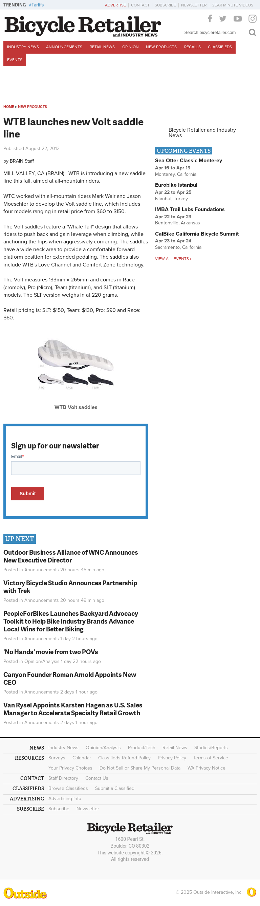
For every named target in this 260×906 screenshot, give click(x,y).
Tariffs (37, 5)
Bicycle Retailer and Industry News (202, 133)
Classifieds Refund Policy (124, 758)
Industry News (23, 46)
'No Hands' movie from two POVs (50, 651)
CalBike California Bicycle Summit (197, 233)
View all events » (173, 258)
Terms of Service (210, 758)
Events (14, 59)
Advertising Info (64, 798)
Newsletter (194, 5)
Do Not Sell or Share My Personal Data (140, 768)
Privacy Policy (172, 758)
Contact (140, 5)
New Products (161, 46)
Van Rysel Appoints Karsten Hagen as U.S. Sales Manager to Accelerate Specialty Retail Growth (73, 708)
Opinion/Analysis (42, 661)
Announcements (64, 46)
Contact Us (96, 778)
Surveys (56, 758)
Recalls (192, 46)
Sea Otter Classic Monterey (188, 160)
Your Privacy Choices (70, 768)
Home (8, 107)
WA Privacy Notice (206, 768)
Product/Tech (141, 748)
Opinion (130, 46)
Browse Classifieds (68, 788)
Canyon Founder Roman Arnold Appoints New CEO (69, 678)
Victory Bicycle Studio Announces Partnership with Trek (70, 586)
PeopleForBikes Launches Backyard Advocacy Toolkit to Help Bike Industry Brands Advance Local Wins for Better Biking (70, 621)
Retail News (102, 46)
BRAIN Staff (22, 161)
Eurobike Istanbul (176, 185)
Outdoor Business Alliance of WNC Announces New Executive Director (70, 556)
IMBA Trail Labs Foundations (190, 209)
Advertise (115, 5)
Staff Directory (63, 778)
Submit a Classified (114, 788)
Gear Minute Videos (232, 5)
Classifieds (220, 46)
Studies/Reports (211, 748)
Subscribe (165, 5)
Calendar (81, 758)
